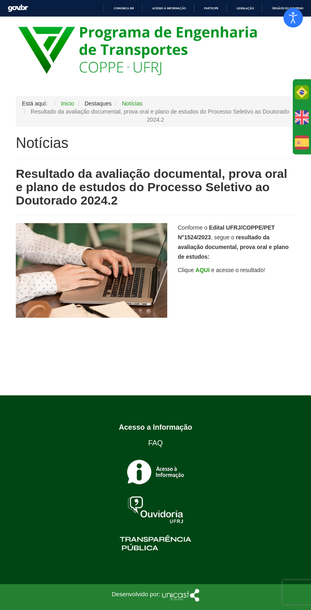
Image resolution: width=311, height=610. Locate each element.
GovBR (18, 8)
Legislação (245, 8)
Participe (211, 8)
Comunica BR (124, 8)
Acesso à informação (169, 8)
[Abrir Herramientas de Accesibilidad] (293, 17)
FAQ (155, 443)
